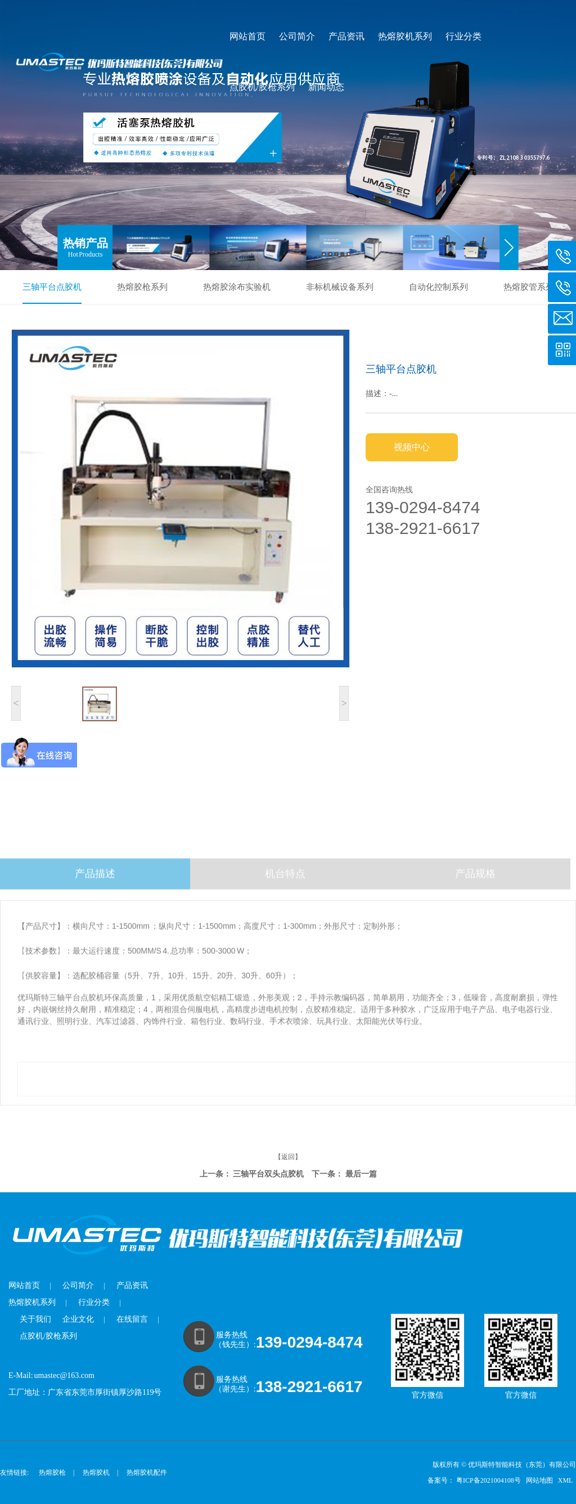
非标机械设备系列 (340, 286)
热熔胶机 (96, 1472)
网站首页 (248, 36)
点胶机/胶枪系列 (262, 87)
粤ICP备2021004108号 (488, 1480)
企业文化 (78, 1319)
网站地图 (540, 1480)
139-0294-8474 (309, 1342)
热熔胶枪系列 (142, 286)
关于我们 (35, 1319)
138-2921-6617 (309, 1386)
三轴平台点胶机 (52, 286)
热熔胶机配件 (147, 1472)
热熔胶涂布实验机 (237, 286)
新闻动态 (326, 87)
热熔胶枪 (52, 1472)
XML (566, 1480)
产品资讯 (346, 36)
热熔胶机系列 (405, 36)
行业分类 (464, 36)
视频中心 (412, 447)
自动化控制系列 (438, 286)
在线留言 (132, 1319)
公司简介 (297, 36)
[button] (509, 247)
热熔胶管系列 (528, 286)
